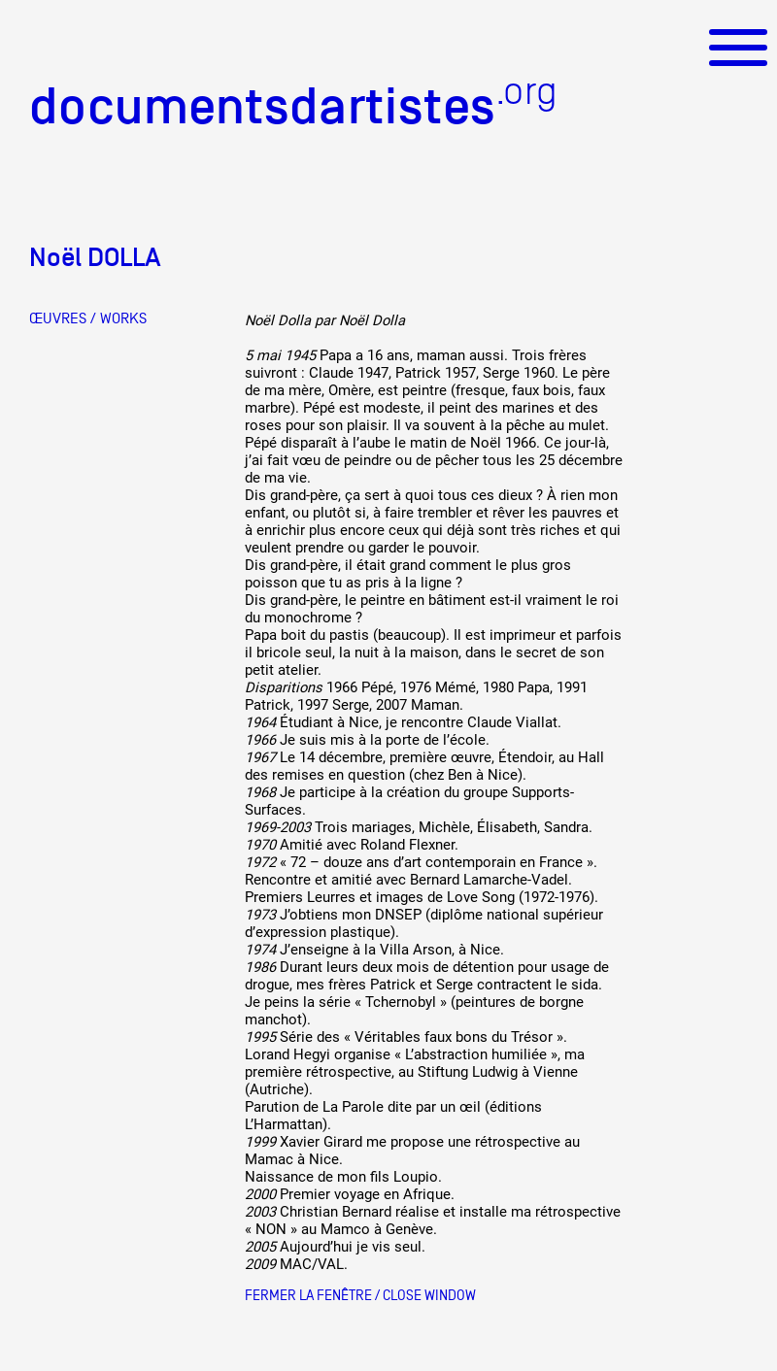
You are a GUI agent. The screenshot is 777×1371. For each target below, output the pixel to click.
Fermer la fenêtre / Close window (360, 1295)
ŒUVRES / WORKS (88, 318)
